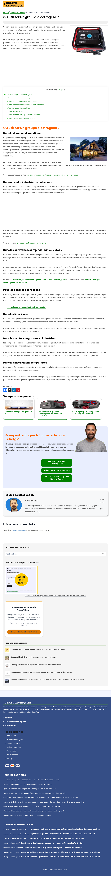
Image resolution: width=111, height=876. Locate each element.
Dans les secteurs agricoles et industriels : (24, 115)
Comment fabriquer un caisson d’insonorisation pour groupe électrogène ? (33, 811)
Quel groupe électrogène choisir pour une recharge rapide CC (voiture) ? (32, 806)
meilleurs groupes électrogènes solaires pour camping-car (39, 280)
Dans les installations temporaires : (22, 118)
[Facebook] (5, 390)
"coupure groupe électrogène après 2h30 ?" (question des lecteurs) (38, 649)
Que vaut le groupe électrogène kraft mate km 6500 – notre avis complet (63, 834)
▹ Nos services (9, 725)
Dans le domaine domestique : (20, 98)
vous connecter (19, 530)
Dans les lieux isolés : (16, 111)
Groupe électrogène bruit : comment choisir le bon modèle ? (27, 815)
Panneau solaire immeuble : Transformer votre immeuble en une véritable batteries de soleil (47, 680)
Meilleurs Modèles (14, 747)
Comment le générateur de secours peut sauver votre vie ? (34, 657)
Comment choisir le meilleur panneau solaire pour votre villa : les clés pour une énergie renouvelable (43, 802)
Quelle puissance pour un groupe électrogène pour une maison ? (36, 665)
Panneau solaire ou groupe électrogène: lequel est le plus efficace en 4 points (65, 829)
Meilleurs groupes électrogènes (56, 462)
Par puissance (12, 755)
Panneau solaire (13, 743)
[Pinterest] (18, 390)
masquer (60, 89)
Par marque (11, 751)
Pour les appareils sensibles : (19, 108)
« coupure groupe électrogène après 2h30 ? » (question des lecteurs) (31, 780)
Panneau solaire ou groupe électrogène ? (56, 478)
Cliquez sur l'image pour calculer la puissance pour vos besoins (45, 581)
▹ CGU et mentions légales (14, 722)
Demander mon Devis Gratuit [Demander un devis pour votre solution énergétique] (24, 632)
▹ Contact (7, 718)
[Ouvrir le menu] (106, 3)
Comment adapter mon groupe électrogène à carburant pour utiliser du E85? (42, 672)
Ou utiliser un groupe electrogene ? (19, 94)
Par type (10, 758)
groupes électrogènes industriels (31, 243)
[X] (9, 390)
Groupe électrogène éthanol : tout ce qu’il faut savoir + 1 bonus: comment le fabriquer (62, 852)
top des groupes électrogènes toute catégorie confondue (52, 175)
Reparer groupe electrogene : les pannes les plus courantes (57, 838)
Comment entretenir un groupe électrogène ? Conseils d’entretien (54, 843)
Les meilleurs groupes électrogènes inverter (26, 307)
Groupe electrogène (15, 739)
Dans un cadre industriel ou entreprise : (23, 101)
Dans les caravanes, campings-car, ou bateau (26, 105)
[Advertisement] (55, 71)
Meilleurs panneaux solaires (57, 470)
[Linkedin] (14, 390)
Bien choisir (11, 736)
